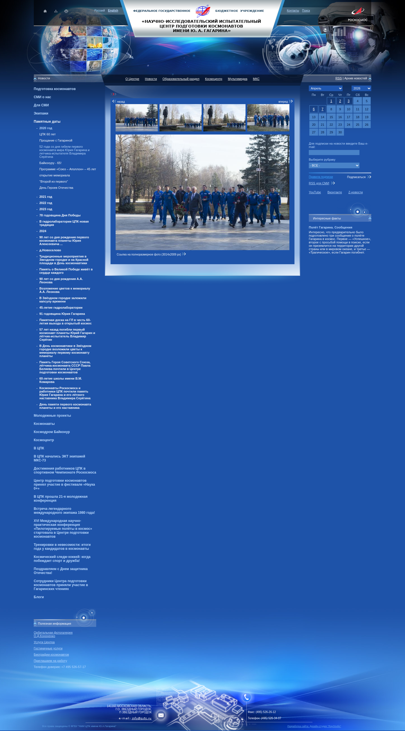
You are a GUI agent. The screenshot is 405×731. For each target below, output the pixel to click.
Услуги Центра (44, 642)
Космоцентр (44, 440)
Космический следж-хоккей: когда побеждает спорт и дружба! (62, 559)
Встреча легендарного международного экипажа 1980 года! (64, 511)
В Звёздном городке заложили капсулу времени (62, 299)
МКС (256, 78)
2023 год (45, 209)
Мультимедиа (237, 78)
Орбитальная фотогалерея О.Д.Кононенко (53, 634)
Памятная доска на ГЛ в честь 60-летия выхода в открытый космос (65, 321)
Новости (151, 78)
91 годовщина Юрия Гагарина (62, 313)
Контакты (293, 10)
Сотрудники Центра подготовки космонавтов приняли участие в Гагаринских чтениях (61, 585)
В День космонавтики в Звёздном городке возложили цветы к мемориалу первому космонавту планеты (65, 351)
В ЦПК (39, 448)
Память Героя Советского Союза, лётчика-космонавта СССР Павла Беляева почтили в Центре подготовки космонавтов (65, 367)
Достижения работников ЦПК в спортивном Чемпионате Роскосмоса (65, 470)
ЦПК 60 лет (47, 134)
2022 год (45, 203)
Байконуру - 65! (50, 163)
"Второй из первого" (53, 181)
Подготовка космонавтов (55, 89)
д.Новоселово (50, 250)
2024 (42, 231)
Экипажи (41, 113)
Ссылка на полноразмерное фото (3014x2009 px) (151, 254)
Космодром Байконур (52, 432)
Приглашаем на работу (50, 660)
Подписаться (356, 177)
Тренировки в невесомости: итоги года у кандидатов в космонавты (62, 547)
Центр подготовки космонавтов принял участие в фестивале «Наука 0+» (64, 484)
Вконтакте (334, 192)
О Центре (132, 78)
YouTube (315, 192)
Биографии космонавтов (51, 654)
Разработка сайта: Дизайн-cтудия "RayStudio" (314, 726)
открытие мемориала (54, 175)
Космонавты (44, 424)
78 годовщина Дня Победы (60, 215)
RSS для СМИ (319, 183)
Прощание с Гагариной (55, 140)
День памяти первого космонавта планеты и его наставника (65, 406)
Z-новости (355, 192)
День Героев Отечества (56, 187)
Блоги (39, 597)
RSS (339, 78)
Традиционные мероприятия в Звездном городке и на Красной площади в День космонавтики (63, 260)
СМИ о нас (42, 97)
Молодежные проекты (52, 416)
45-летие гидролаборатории (60, 307)
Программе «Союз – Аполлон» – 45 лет (67, 169)
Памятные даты (47, 122)
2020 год (45, 128)
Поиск (306, 10)
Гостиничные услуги (48, 648)
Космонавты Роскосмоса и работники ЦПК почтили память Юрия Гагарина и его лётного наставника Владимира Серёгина (65, 393)
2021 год (45, 196)
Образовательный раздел (181, 78)
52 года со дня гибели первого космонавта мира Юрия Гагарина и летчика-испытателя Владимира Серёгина (64, 151)
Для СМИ (41, 105)
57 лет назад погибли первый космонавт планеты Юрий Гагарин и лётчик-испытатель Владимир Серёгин (67, 334)
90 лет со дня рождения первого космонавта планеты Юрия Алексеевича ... (64, 241)
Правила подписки (321, 176)
